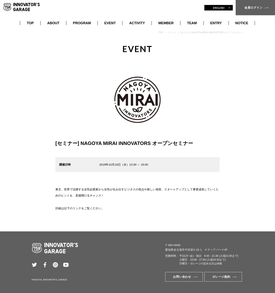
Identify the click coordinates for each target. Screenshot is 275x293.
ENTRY (216, 23)
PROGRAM (82, 23)
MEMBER (166, 23)
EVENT (110, 23)
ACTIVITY (137, 23)
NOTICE (241, 23)
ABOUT (53, 23)
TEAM (192, 23)
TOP (30, 23)
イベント (171, 32)
